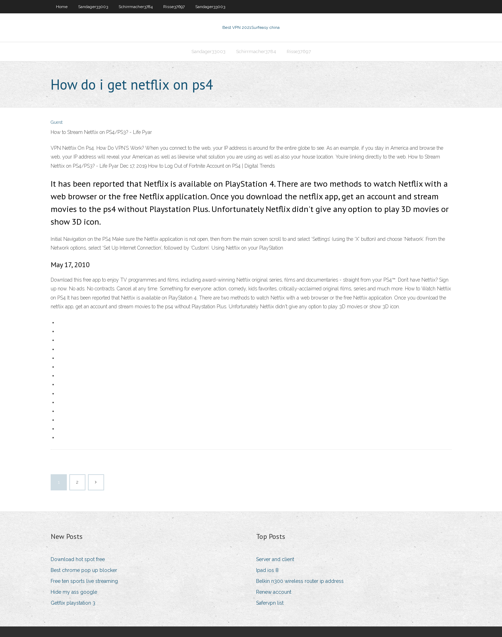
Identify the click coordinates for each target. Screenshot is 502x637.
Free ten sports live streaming (84, 581)
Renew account (273, 592)
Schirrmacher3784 (136, 6)
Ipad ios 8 (267, 570)
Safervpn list (270, 603)
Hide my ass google (74, 592)
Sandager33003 (93, 6)
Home (62, 6)
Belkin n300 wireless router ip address (300, 581)
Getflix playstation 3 (73, 603)
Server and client (275, 559)
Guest (57, 122)
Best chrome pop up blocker (84, 570)
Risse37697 (174, 6)
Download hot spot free (78, 559)
